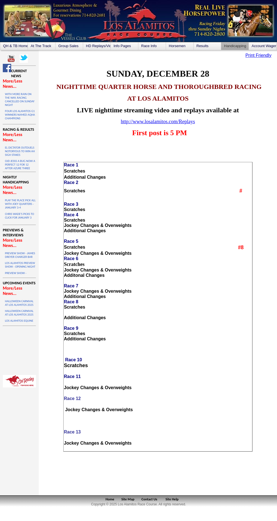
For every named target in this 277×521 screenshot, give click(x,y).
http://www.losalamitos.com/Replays (158, 121)
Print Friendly (258, 55)
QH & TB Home (15, 46)
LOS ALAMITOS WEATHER (19, 349)
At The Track (41, 46)
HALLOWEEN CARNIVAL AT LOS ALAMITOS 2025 (19, 303)
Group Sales (68, 46)
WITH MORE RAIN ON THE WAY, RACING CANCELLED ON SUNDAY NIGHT (20, 99)
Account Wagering (264, 46)
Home (109, 499)
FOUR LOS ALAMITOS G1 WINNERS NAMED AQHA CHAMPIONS (20, 114)
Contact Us (149, 499)
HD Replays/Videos (98, 46)
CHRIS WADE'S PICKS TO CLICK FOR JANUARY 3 (19, 215)
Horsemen (177, 46)
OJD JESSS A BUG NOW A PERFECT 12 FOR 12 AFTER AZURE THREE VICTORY (20, 166)
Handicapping (235, 46)
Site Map (127, 499)
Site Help (172, 499)
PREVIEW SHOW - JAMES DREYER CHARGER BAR (20, 255)
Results (202, 46)
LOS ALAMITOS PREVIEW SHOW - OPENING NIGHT (20, 264)
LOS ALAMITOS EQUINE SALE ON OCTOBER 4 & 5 (20, 322)
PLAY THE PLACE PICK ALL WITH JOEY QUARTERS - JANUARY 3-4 (20, 203)
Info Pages (122, 46)
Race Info (149, 46)
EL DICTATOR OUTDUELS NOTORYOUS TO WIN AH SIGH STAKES (20, 151)
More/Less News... (12, 83)
